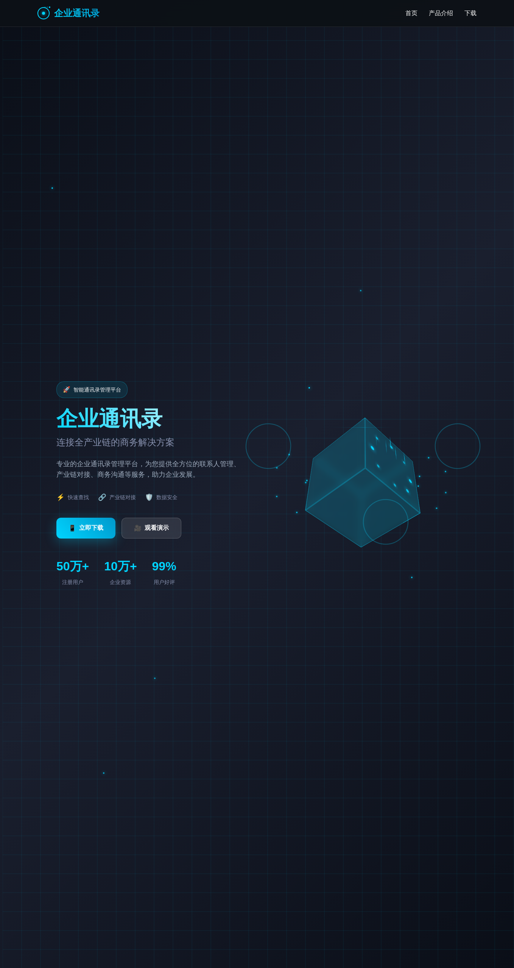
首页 (411, 13)
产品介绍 (441, 13)
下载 (470, 13)
